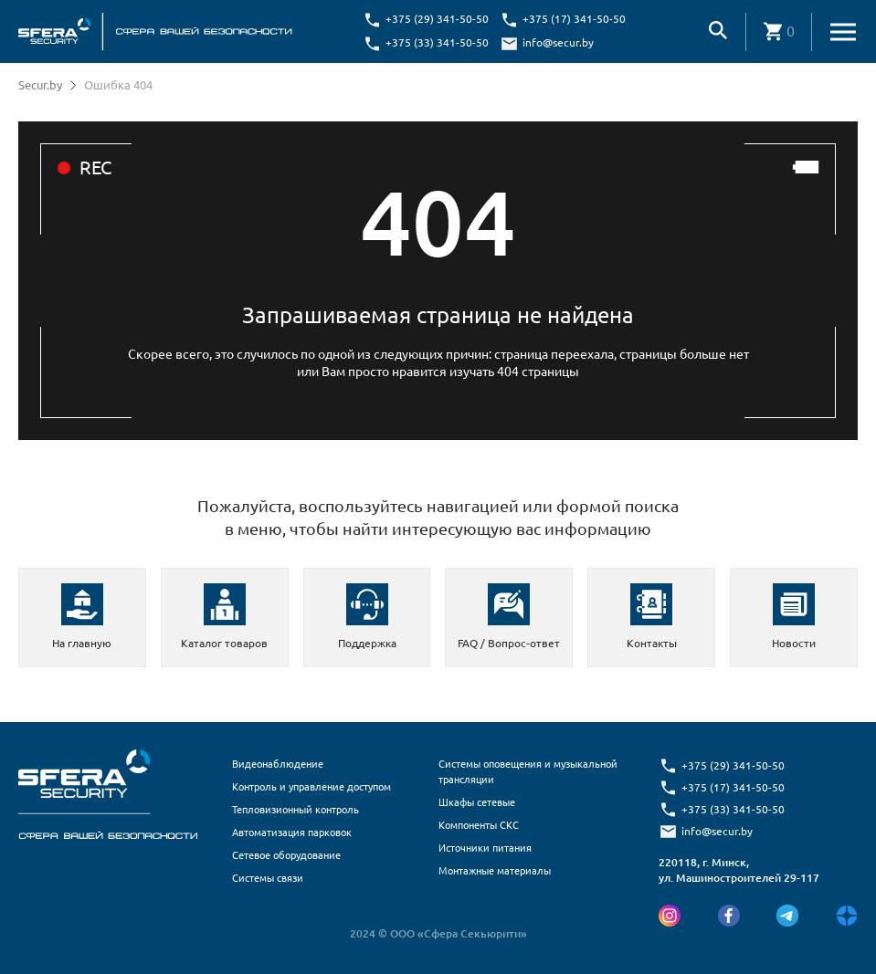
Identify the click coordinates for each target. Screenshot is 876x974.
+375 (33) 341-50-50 (437, 42)
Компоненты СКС (478, 825)
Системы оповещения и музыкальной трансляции (527, 772)
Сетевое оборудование (286, 855)
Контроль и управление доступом (311, 786)
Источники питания (485, 848)
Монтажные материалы (494, 870)
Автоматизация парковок (292, 832)
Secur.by (40, 85)
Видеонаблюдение (277, 764)
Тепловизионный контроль (295, 809)
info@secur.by (558, 42)
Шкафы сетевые (476, 802)
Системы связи (267, 878)
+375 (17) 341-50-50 (574, 19)
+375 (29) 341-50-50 (437, 19)
